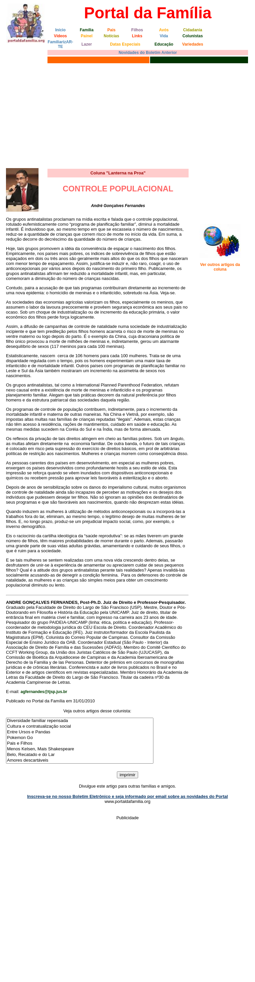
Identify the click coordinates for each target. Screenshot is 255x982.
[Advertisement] (127, 114)
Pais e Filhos (79, 743)
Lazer (86, 44)
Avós (164, 30)
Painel (86, 36)
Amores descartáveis (79, 760)
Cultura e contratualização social (79, 726)
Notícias (111, 36)
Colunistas (193, 36)
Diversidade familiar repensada (79, 721)
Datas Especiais (125, 44)
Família (86, 30)
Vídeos (60, 36)
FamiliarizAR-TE (60, 44)
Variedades (192, 44)
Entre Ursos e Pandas (79, 732)
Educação (163, 44)
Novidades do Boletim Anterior (148, 52)
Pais (111, 30)
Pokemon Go (79, 738)
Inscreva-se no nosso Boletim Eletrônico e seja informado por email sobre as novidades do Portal (127, 796)
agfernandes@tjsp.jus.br (44, 691)
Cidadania (192, 30)
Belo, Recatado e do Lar (79, 755)
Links (137, 36)
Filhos (137, 30)
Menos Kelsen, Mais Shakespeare (79, 749)
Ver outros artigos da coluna (220, 267)
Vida (164, 36)
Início (60, 30)
